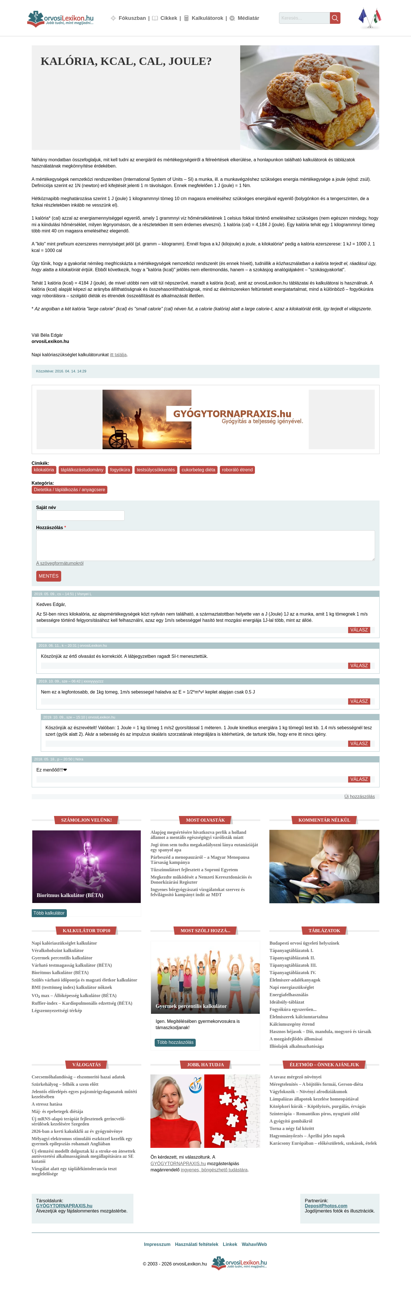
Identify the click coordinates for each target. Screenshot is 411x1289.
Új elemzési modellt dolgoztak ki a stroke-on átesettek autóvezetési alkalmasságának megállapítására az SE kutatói (83, 1155)
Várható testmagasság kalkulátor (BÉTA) (72, 964)
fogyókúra (120, 469)
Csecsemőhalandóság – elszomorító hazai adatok (78, 1076)
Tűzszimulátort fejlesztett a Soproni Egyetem (194, 869)
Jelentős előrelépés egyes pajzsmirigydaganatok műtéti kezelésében (84, 1094)
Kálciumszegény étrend (291, 1023)
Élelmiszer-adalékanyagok (294, 979)
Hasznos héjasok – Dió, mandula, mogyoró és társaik (320, 1030)
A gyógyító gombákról (290, 1120)
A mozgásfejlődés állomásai (295, 1038)
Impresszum (157, 1243)
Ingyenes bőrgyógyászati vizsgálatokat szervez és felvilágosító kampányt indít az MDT (197, 891)
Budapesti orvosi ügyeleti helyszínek (304, 942)
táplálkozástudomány (82, 469)
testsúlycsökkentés (156, 469)
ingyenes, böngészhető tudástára (214, 1169)
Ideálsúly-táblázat (286, 1001)
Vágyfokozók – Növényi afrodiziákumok (308, 1091)
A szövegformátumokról (60, 563)
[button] (309, 97)
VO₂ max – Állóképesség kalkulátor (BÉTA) (74, 994)
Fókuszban (132, 18)
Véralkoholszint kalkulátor (58, 949)
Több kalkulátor (48, 912)
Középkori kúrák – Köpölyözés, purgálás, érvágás (317, 1105)
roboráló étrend (237, 469)
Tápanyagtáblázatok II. (292, 957)
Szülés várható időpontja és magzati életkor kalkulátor (84, 979)
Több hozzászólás (175, 1041)
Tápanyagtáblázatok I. (291, 949)
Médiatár (248, 18)
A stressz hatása (47, 1103)
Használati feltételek (196, 1243)
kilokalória (44, 469)
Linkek (230, 1243)
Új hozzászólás (359, 795)
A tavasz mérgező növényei (295, 1076)
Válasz (359, 629)
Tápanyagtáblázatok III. (293, 964)
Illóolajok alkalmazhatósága (296, 1045)
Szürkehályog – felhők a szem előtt (65, 1083)
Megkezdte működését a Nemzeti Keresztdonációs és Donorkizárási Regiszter (201, 879)
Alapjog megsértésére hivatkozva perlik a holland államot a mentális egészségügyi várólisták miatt (198, 834)
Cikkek (168, 18)
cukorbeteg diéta (198, 469)
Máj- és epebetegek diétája (57, 1110)
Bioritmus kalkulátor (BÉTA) (70, 895)
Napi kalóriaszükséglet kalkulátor (64, 942)
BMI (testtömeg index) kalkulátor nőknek (72, 986)
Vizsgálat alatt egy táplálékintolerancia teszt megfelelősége (74, 1171)
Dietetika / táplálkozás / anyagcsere (69, 489)
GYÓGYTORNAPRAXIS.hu (178, 1162)
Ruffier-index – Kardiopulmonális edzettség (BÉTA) (82, 1002)
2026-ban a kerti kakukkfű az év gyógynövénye (77, 1130)
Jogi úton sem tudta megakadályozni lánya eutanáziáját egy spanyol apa (204, 847)
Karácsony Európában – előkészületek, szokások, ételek (323, 1142)
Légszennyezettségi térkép (57, 1009)
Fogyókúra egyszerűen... (292, 1008)
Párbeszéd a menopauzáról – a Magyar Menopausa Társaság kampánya (199, 859)
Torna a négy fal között (291, 1127)
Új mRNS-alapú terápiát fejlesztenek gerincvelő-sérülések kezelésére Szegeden (78, 1121)
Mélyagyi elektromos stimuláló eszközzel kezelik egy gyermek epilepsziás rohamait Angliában (82, 1141)
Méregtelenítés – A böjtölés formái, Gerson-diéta (316, 1083)
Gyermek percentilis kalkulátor (62, 957)
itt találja (118, 354)
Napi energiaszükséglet (291, 986)
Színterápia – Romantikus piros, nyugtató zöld (314, 1113)
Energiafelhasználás (288, 993)
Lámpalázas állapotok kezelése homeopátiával (313, 1098)
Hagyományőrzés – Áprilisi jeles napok (307, 1135)
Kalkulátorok (207, 18)
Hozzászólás (49, 527)
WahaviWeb (254, 1243)
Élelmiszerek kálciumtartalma (298, 1016)
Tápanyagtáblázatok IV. (292, 971)
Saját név (46, 507)
